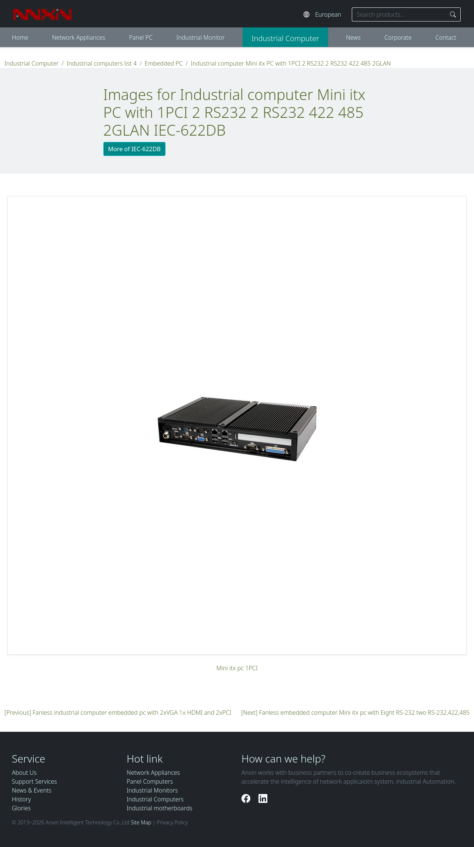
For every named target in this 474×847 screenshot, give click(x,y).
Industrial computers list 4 (102, 63)
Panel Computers (150, 781)
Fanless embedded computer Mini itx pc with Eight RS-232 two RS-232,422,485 (364, 712)
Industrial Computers (155, 799)
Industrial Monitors (152, 790)
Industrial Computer (285, 38)
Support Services (34, 781)
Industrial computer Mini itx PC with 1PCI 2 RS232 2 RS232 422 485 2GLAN (291, 63)
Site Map (141, 822)
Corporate (398, 37)
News (353, 37)
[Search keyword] (399, 14)
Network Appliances (78, 37)
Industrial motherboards (159, 808)
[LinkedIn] (262, 798)
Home (20, 37)
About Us (24, 772)
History (21, 799)
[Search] (453, 14)
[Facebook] (247, 798)
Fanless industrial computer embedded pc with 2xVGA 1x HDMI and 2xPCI (132, 712)
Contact (445, 37)
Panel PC (141, 37)
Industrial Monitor (200, 37)
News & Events (31, 790)
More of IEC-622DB (134, 149)
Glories (21, 808)
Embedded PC (164, 63)
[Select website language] (330, 14)
